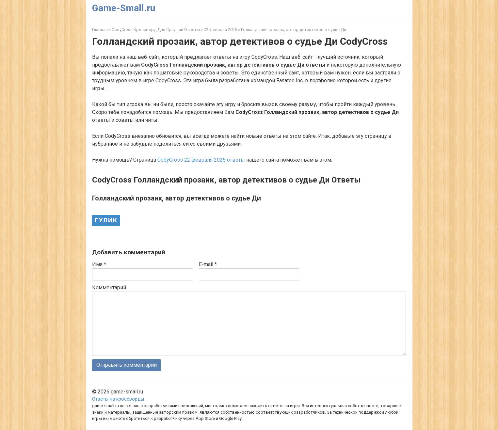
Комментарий (109, 287)
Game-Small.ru (123, 8)
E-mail (208, 264)
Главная (100, 29)
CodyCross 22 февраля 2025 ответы (201, 160)
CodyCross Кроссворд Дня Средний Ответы (156, 29)
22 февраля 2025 (220, 29)
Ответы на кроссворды (118, 399)
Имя (99, 264)
